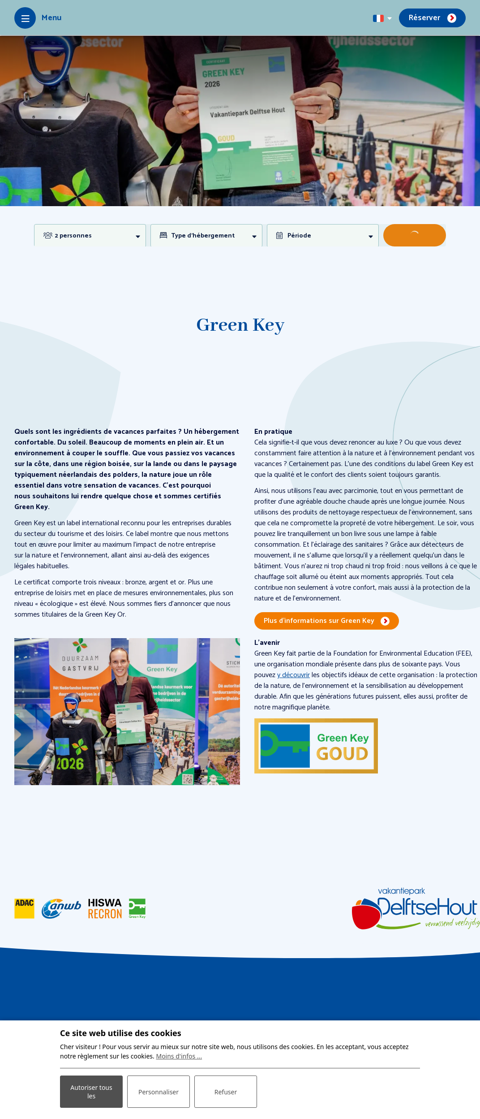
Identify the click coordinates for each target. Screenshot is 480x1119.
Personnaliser (158, 1092)
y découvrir (293, 675)
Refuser (225, 1092)
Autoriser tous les (91, 1091)
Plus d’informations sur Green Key (319, 621)
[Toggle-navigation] (37, 18)
